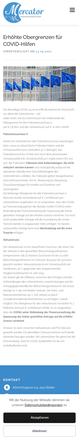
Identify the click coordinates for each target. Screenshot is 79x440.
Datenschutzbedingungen (44, 405)
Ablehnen (39, 431)
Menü (71, 10)
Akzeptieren (40, 417)
